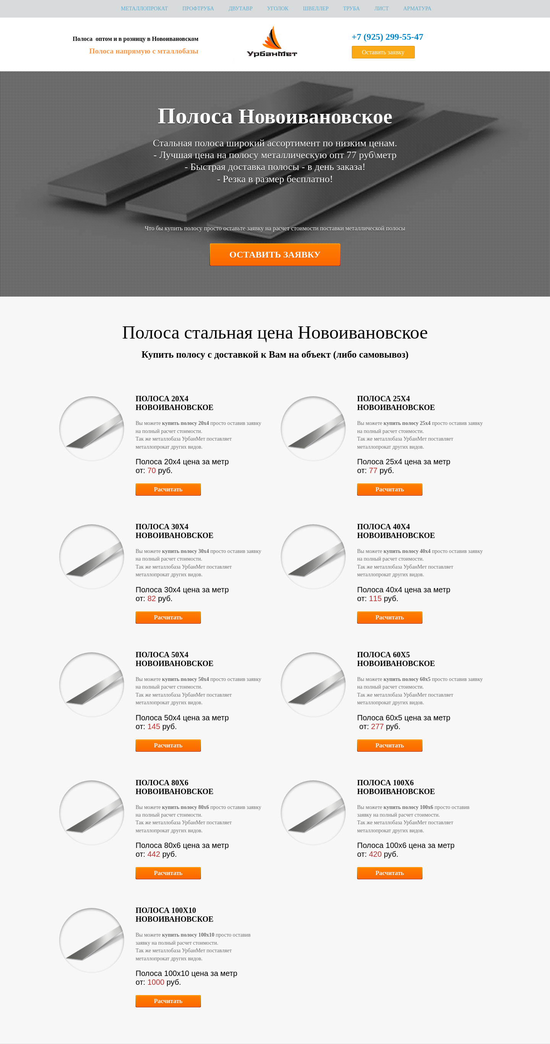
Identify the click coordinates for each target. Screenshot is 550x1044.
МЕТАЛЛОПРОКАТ (144, 8)
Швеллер (315, 8)
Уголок (277, 8)
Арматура (417, 8)
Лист (381, 8)
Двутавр (240, 8)
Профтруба (198, 8)
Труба (351, 8)
